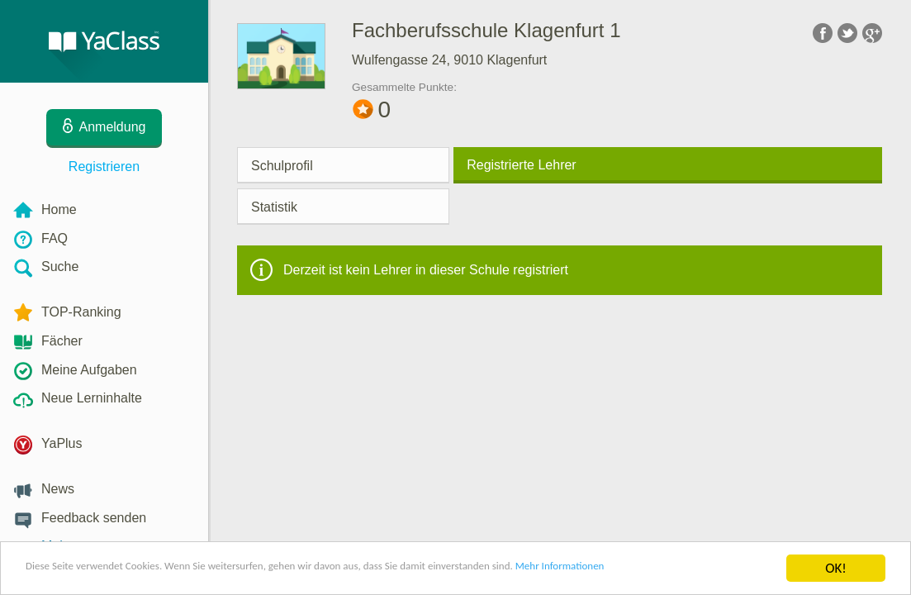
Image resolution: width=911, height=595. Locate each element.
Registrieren (104, 166)
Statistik (274, 207)
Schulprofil (282, 166)
